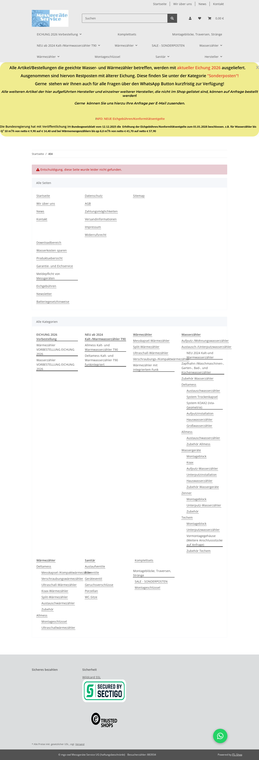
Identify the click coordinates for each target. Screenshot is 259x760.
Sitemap (139, 196)
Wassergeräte (191, 450)
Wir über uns (182, 4)
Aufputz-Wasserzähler (202, 469)
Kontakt (218, 4)
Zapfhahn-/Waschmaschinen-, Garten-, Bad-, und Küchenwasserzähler (203, 367)
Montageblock (196, 456)
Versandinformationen (101, 219)
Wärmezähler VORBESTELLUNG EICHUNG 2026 (55, 349)
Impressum (93, 227)
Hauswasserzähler (199, 420)
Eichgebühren (46, 286)
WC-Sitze (91, 597)
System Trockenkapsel (202, 397)
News (202, 4)
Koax (190, 462)
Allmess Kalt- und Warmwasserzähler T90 (101, 347)
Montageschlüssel (54, 621)
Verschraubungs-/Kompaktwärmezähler (161, 359)
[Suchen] (125, 18)
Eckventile (92, 573)
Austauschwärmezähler (58, 603)
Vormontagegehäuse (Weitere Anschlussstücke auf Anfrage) (205, 540)
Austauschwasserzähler (203, 391)
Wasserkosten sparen (51, 250)
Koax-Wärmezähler (54, 591)
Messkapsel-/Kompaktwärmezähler (66, 573)
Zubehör (193, 511)
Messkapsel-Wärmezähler (151, 341)
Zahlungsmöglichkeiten (101, 211)
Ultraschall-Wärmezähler (150, 353)
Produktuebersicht (49, 258)
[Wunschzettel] (199, 18)
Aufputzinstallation (200, 413)
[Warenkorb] (215, 18)
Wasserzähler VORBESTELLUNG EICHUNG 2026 (55, 364)
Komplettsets (144, 560)
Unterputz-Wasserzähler (204, 505)
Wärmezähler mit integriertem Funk (145, 367)
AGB (88, 203)
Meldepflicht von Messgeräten (48, 276)
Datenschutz (94, 196)
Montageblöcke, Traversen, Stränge (152, 573)
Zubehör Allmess (198, 444)
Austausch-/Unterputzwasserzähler (206, 347)
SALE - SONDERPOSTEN (151, 581)
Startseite (160, 4)
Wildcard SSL (91, 677)
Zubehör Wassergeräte (203, 487)
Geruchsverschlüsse (99, 585)
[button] (190, 18)
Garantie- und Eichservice (54, 266)
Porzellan (91, 591)
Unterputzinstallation (202, 475)
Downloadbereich (48, 243)
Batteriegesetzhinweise (52, 302)
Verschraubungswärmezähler (62, 579)
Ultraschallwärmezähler (58, 628)
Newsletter (44, 294)
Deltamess (189, 385)
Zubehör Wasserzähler (198, 378)
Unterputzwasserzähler (203, 530)
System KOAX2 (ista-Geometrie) (201, 405)
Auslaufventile (95, 566)
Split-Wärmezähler (146, 347)
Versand (79, 744)
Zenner (187, 493)
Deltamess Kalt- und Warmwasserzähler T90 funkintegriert (101, 360)
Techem (187, 517)
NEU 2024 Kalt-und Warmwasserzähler (200, 355)
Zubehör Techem (199, 551)
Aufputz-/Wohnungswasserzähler (205, 341)
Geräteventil (93, 579)
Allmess (187, 432)
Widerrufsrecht (95, 235)
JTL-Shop (237, 754)
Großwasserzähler (199, 426)
